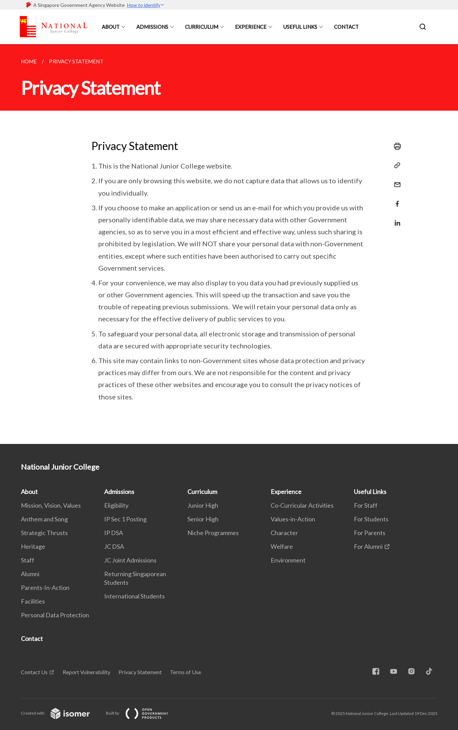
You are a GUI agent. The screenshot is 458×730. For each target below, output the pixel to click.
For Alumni (368, 546)
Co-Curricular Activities (302, 505)
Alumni (30, 574)
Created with (61, 713)
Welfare (282, 546)
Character (284, 532)
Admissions (152, 27)
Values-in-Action (293, 519)
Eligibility (116, 505)
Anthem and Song (44, 519)
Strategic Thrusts (44, 532)
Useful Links (300, 27)
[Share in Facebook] (395, 199)
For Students (371, 519)
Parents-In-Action (45, 587)
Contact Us (34, 672)
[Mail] (395, 180)
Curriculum (201, 27)
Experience (251, 27)
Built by (142, 713)
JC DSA (114, 546)
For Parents (369, 532)
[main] (229, 244)
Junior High (202, 505)
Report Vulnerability (86, 672)
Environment (288, 560)
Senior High (203, 519)
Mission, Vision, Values (51, 505)
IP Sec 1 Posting (125, 519)
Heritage (33, 546)
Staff (27, 560)
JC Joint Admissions (130, 560)
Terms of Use (185, 672)
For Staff (365, 505)
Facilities (33, 601)
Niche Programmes (213, 532)
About (111, 27)
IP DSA (113, 532)
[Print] (395, 146)
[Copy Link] (395, 165)
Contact (346, 27)
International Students (134, 596)
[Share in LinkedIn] (395, 218)
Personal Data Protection (55, 615)
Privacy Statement (140, 672)
